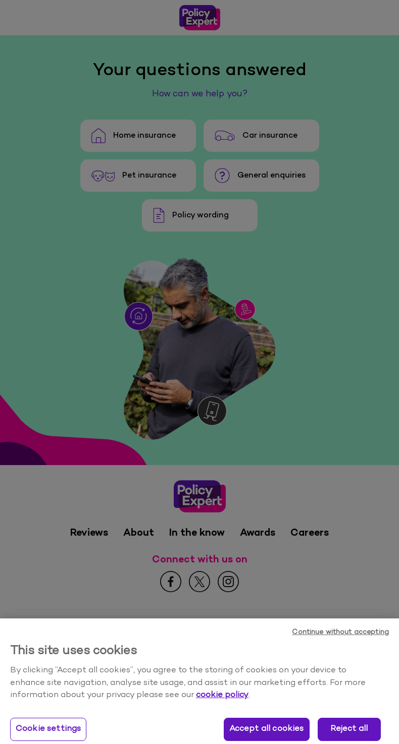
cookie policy (222, 702)
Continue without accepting (340, 640)
